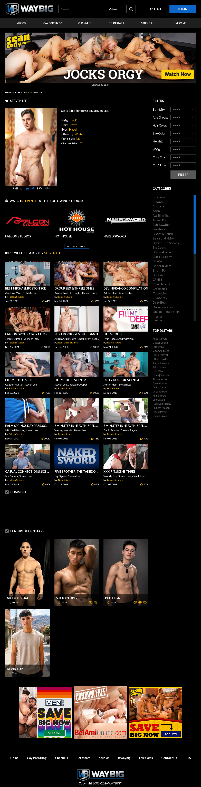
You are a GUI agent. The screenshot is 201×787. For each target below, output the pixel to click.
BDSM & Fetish (163, 234)
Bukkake (158, 275)
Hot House (113, 388)
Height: (158, 141)
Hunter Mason (161, 407)
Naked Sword (114, 342)
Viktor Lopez (67, 598)
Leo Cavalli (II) (161, 399)
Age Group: (160, 117)
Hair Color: (160, 125)
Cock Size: (159, 157)
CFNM (157, 279)
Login (182, 9)
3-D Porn (159, 197)
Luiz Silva (158, 371)
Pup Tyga (112, 598)
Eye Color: (159, 133)
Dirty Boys (160, 302)
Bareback (159, 229)
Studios (104, 758)
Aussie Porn (160, 220)
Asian (156, 211)
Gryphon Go (160, 391)
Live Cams (146, 758)
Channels (61, 758)
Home (8, 92)
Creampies (160, 289)
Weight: (158, 149)
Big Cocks (159, 247)
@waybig (124, 758)
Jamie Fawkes (161, 362)
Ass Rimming (161, 215)
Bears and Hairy (163, 238)
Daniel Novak (161, 354)
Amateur (158, 206)
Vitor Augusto (161, 350)
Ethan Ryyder (160, 358)
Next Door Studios (68, 342)
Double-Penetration (166, 311)
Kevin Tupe (15, 669)
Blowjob (158, 261)
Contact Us (169, 758)
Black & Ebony (162, 256)
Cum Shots (160, 298)
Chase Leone (160, 383)
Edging (157, 316)
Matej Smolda (161, 375)
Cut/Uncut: (160, 165)
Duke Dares (159, 387)
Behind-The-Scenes (166, 243)
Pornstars (83, 758)
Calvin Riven (160, 415)
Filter (183, 174)
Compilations (161, 284)
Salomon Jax (160, 379)
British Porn (160, 270)
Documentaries (163, 307)
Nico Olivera (17, 598)
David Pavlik (160, 411)
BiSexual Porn (162, 252)
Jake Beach (159, 367)
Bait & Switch (161, 224)
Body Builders (162, 266)
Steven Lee (36, 92)
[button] (116, 9)
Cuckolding (160, 293)
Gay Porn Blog (37, 758)
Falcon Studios (16, 296)
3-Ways (158, 202)
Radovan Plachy (162, 403)
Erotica (157, 321)
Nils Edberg (160, 395)
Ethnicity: (159, 109)
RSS (188, 758)
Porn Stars (21, 92)
